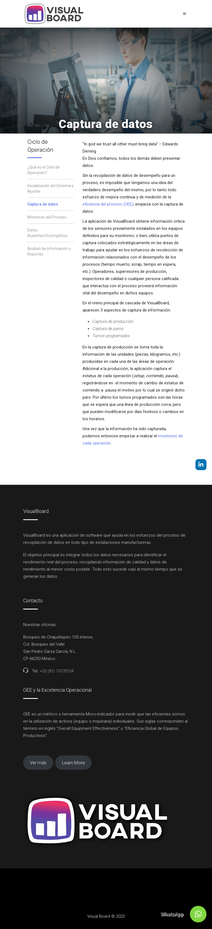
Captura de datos (42, 204)
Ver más (38, 762)
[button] (198, 914)
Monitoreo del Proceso (47, 217)
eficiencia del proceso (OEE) (108, 204)
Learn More (73, 762)
